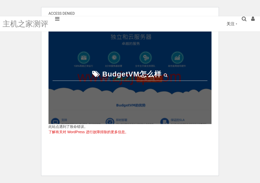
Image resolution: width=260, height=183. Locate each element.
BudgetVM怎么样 (131, 74)
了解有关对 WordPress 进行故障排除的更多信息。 (88, 132)
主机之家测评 (25, 24)
